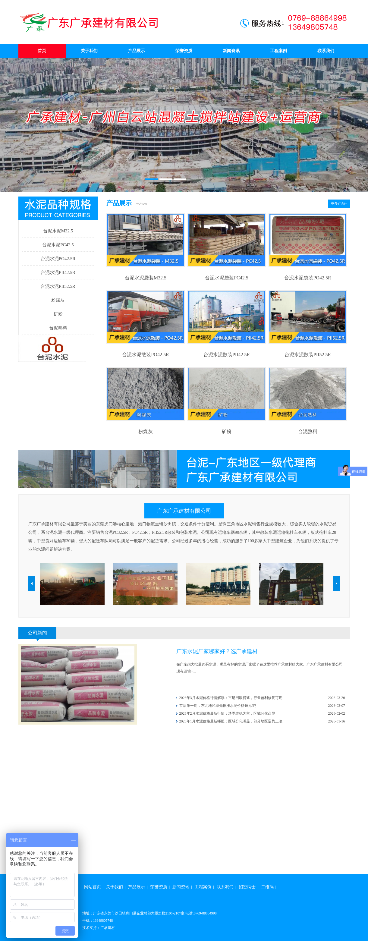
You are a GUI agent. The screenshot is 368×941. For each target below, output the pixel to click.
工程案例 (278, 51)
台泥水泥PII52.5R (58, 286)
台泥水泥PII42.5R (58, 272)
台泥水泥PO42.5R (58, 258)
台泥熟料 (58, 328)
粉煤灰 (58, 300)
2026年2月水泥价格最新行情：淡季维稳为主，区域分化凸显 (227, 713)
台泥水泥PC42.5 (58, 244)
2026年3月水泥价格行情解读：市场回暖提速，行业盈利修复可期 (230, 698)
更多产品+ (339, 203)
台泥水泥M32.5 (58, 230)
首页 (42, 51)
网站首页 (92, 887)
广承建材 (107, 928)
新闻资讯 (231, 51)
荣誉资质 (183, 51)
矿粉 (58, 314)
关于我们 (89, 51)
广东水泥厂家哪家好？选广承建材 (217, 651)
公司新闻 (37, 632)
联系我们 (325, 51)
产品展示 (136, 51)
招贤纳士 (247, 887)
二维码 (267, 887)
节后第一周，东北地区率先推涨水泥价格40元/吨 (217, 705)
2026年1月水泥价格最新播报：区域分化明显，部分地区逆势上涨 (230, 721)
